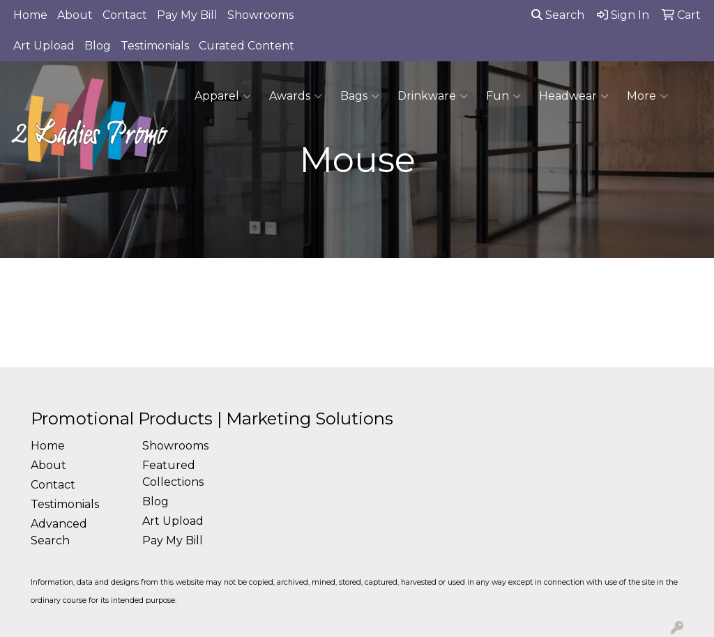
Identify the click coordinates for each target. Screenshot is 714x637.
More (647, 96)
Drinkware (432, 96)
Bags (359, 96)
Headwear (574, 96)
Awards (295, 96)
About (75, 15)
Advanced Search (59, 532)
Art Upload (44, 45)
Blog (97, 45)
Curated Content (246, 45)
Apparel (223, 96)
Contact (124, 15)
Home (30, 15)
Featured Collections (173, 474)
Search (557, 15)
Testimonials (155, 45)
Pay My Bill (187, 15)
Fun (503, 96)
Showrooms (260, 15)
